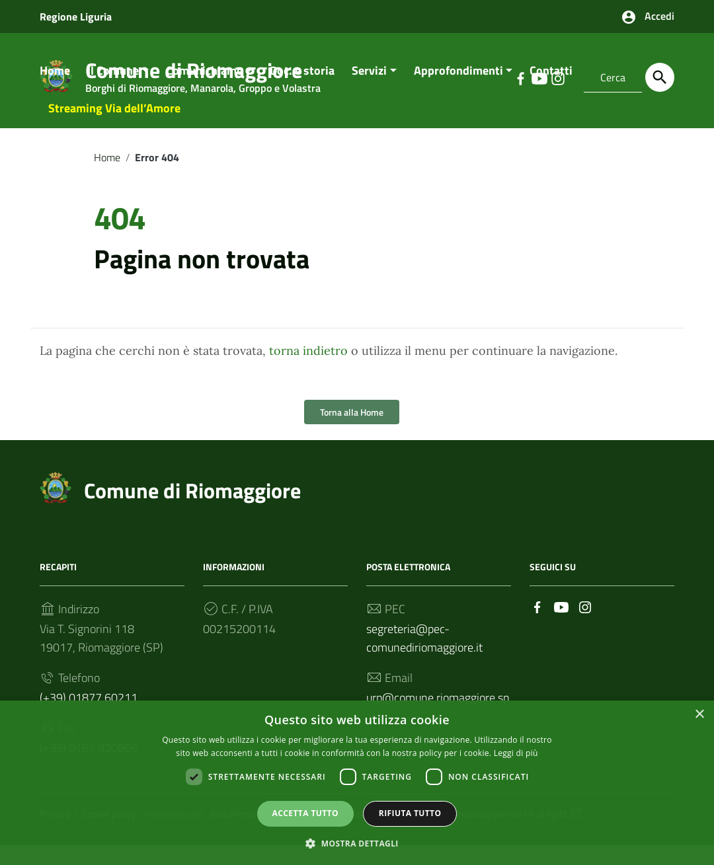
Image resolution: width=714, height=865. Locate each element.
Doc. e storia (302, 90)
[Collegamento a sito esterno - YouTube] (561, 626)
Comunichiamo (204, 90)
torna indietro (308, 371)
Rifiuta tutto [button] (410, 812)
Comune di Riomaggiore (192, 511)
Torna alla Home (351, 432)
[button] (357, 842)
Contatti (551, 90)
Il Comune (113, 90)
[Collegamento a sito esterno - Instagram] (585, 626)
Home (55, 90)
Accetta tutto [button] (305, 812)
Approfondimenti (458, 90)
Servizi (369, 90)
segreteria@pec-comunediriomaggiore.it (424, 658)
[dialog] (357, 782)
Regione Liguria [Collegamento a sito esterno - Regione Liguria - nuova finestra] (76, 16)
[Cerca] (659, 77)
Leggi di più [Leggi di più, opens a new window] (516, 751)
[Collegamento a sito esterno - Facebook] (537, 626)
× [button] (699, 714)
